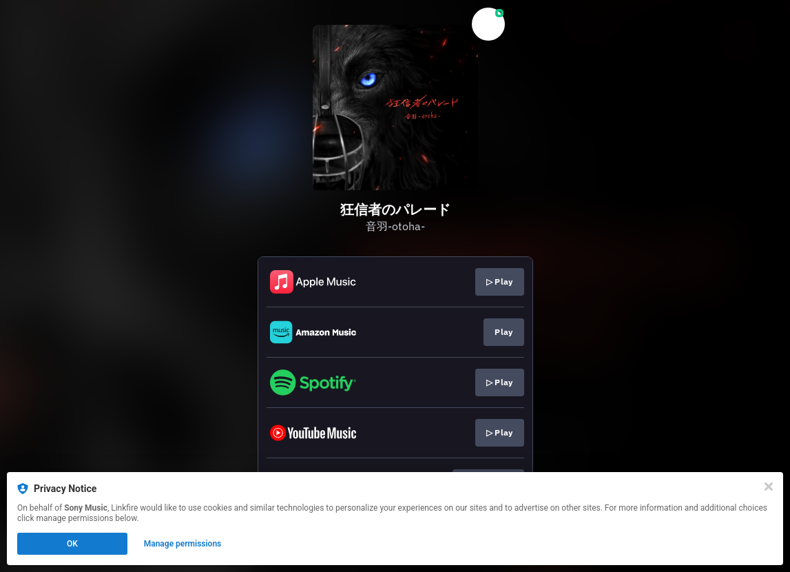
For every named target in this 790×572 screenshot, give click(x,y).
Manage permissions (183, 544)
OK (72, 544)
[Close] (769, 487)
